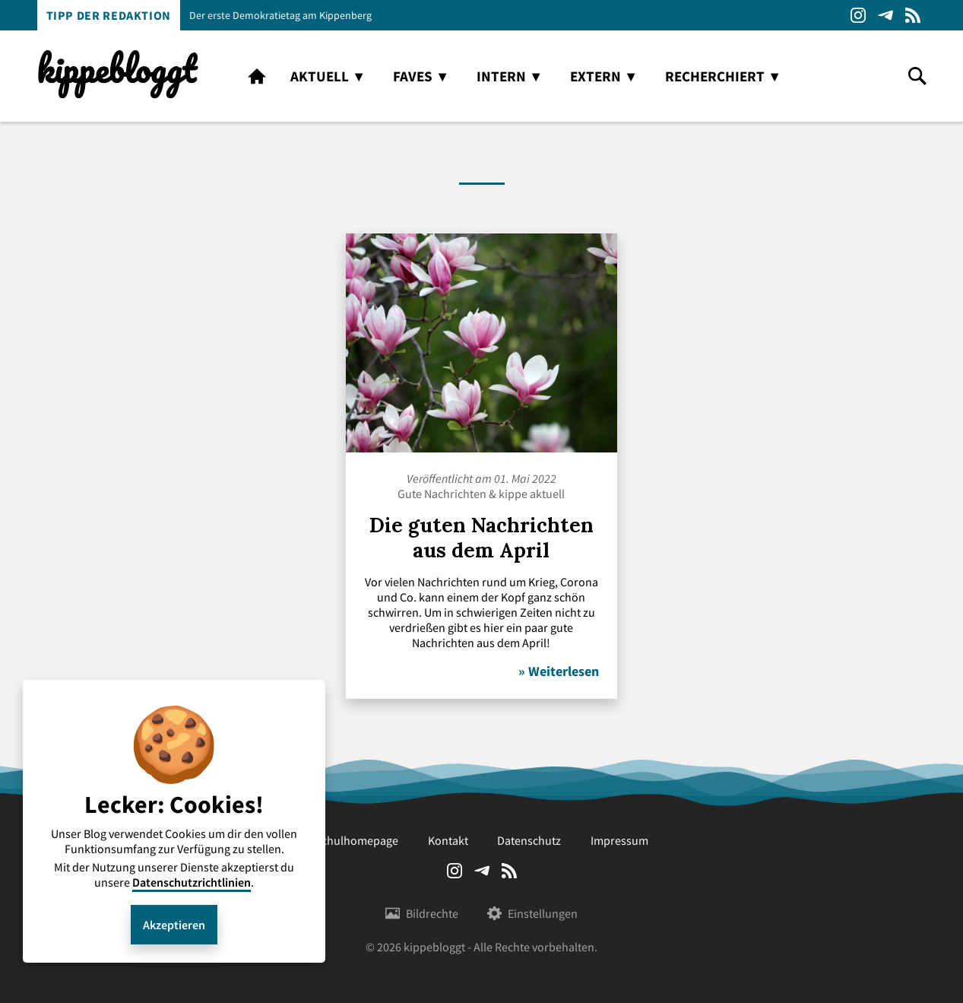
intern (501, 76)
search (917, 76)
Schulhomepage (356, 840)
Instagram (858, 15)
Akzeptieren (174, 924)
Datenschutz (529, 840)
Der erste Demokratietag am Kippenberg (280, 15)
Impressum (619, 840)
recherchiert (715, 76)
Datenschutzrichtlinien (191, 882)
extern (595, 76)
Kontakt (448, 840)
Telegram (885, 15)
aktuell (319, 76)
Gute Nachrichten (442, 493)
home (257, 76)
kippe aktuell (532, 493)
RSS (912, 15)
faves (412, 76)
